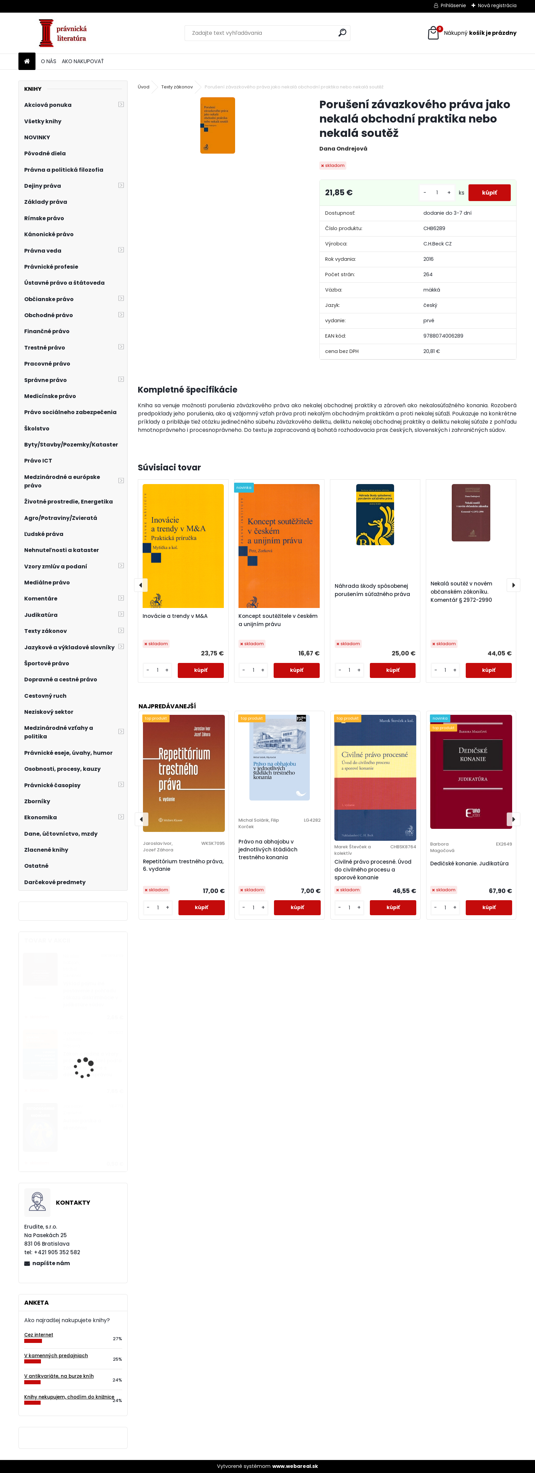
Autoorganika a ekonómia (82, 1124)
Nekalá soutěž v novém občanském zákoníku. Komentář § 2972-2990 (461, 592)
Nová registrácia (497, 5)
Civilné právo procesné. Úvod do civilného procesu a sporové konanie (372, 869)
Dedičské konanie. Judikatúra (469, 863)
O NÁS (48, 61)
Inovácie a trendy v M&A (175, 616)
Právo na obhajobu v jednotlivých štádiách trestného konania (268, 849)
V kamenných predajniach (56, 1355)
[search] (342, 33)
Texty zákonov (177, 87)
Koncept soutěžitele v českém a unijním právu (278, 620)
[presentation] (141, 585)
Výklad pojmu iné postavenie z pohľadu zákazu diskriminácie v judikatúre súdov (90, 994)
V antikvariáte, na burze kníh (59, 1376)
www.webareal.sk (295, 1466)
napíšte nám (51, 1263)
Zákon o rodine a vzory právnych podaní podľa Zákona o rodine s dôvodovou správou (92, 1064)
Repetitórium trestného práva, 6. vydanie (183, 865)
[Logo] (65, 33)
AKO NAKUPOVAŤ (83, 61)
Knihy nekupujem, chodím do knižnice (69, 1397)
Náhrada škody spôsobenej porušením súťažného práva (372, 590)
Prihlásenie (453, 5)
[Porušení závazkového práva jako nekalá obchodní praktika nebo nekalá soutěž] (217, 125)
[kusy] (437, 193)
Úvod (143, 87)
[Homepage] (26, 61)
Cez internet (38, 1335)
